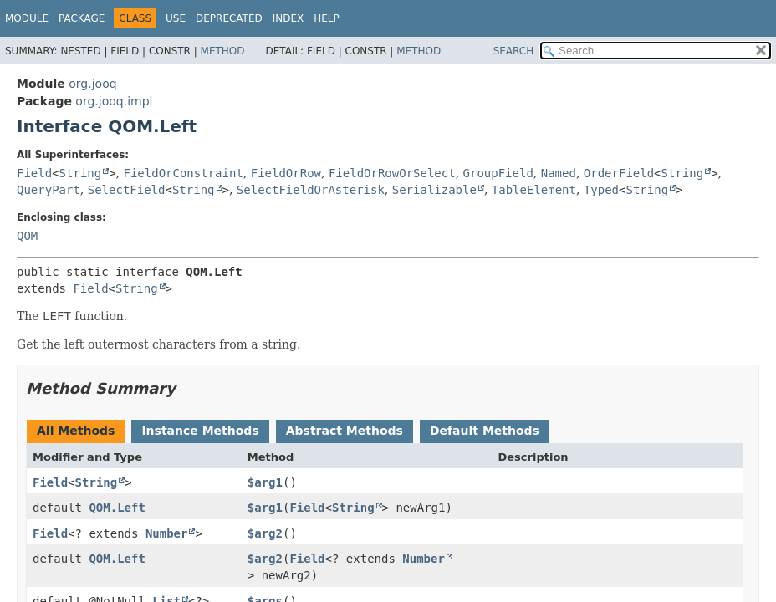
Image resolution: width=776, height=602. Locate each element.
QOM (27, 235)
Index (288, 18)
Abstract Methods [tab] (344, 430)
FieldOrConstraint (183, 173)
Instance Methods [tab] (199, 430)
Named (558, 173)
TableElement (534, 189)
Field (34, 173)
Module (26, 18)
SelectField (127, 189)
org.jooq (92, 83)
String (80, 173)
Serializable (434, 189)
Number (167, 533)
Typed (601, 189)
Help (327, 18)
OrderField (619, 173)
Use (176, 18)
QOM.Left (117, 507)
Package (82, 18)
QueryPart (48, 189)
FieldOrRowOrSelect (392, 173)
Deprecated (229, 18)
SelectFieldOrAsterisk (311, 189)
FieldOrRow (286, 173)
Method (223, 51)
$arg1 (265, 482)
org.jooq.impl (113, 101)
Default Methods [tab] (484, 430)
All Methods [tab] (76, 430)
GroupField (498, 173)
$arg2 (265, 533)
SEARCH (513, 51)
